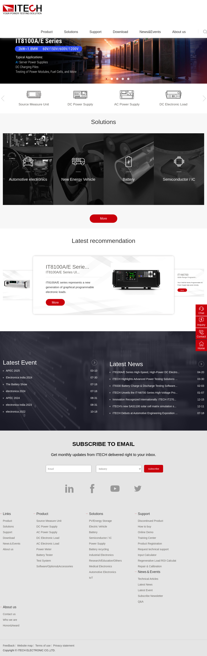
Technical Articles (148, 578)
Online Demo (145, 532)
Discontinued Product (150, 520)
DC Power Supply (47, 526)
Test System (43, 560)
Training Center (147, 537)
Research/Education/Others (105, 560)
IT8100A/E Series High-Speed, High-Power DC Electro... (158, 411)
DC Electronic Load (47, 537)
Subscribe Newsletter (150, 595)
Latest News (145, 584)
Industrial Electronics (101, 554)
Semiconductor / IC (100, 537)
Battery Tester (44, 554)
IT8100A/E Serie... (67, 267)
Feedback (8, 645)
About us (179, 32)
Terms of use (43, 645)
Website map (25, 645)
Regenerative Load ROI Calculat (157, 560)
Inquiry (201, 324)
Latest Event (145, 590)
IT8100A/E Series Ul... (63, 272)
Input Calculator (147, 554)
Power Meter (44, 549)
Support (96, 32)
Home (201, 348)
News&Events (150, 32)
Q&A (141, 601)
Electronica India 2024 (51, 412)
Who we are (10, 619)
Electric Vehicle (98, 526)
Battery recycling (99, 549)
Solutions (71, 32)
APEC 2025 (51, 406)
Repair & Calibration (150, 566)
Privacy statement (63, 645)
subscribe (153, 468)
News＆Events (11, 543)
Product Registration (150, 543)
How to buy (144, 526)
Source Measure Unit (49, 520)
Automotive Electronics (102, 572)
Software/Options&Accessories (54, 566)
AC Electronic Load (47, 543)
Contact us (9, 614)
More (103, 218)
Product (47, 32)
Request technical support (153, 549)
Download (120, 32)
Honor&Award (11, 625)
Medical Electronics (100, 566)
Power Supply (97, 543)
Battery (93, 532)
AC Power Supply (46, 532)
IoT (91, 577)
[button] (106, 79)
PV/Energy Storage (100, 520)
